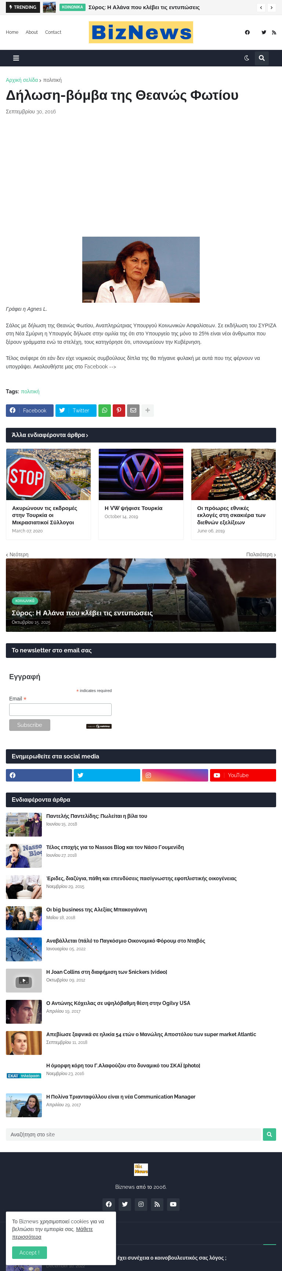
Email (17, 698)
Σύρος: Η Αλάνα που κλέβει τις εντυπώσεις (144, 7)
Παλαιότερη (259, 554)
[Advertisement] (141, 176)
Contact (53, 32)
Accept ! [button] (29, 1253)
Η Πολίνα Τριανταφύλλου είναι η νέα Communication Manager (120, 1097)
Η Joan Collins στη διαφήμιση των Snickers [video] (106, 972)
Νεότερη (19, 554)
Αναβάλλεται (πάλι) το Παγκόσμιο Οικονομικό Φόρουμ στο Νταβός (125, 941)
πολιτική (52, 80)
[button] (261, 7)
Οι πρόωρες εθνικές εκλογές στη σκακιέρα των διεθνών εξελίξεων (231, 515)
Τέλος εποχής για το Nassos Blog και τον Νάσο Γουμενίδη (115, 847)
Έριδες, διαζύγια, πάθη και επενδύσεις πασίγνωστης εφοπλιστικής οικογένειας (141, 878)
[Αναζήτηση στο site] (133, 1134)
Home (12, 32)
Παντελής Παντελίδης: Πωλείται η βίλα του (96, 816)
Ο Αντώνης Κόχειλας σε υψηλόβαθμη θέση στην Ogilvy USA (118, 1003)
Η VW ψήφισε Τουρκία (134, 508)
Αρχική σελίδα (22, 80)
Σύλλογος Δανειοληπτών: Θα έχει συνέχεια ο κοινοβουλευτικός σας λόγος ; (136, 1258)
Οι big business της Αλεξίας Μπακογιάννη (96, 910)
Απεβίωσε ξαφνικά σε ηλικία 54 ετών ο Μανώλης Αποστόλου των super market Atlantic (151, 1034)
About (32, 32)
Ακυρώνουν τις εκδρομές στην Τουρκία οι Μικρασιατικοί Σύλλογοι (44, 515)
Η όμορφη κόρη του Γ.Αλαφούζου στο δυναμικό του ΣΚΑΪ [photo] (123, 1065)
